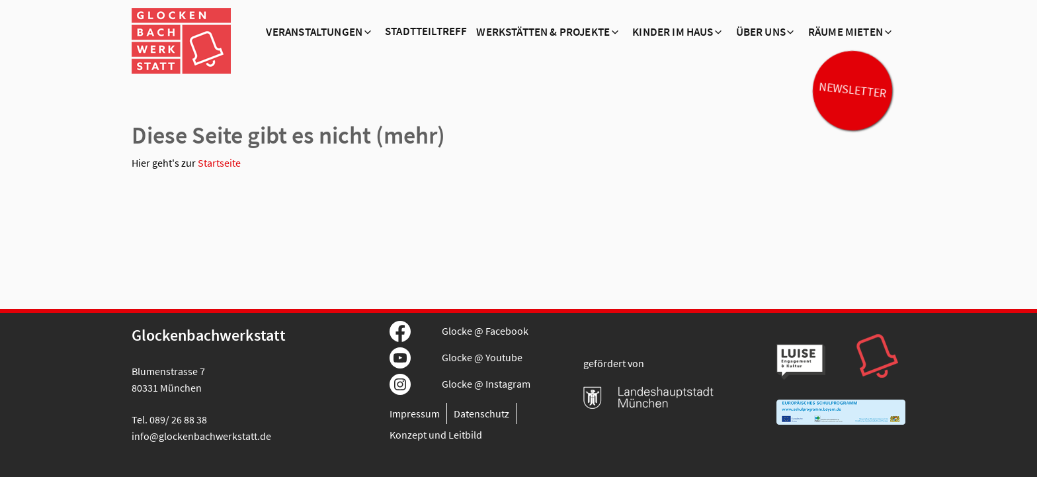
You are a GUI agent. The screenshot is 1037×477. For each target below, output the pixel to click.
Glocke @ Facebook (485, 330)
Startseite (219, 162)
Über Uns (761, 32)
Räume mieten (845, 32)
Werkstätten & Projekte (543, 32)
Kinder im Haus (672, 32)
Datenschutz (481, 413)
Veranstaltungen (314, 32)
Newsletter (852, 90)
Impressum (415, 413)
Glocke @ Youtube (482, 357)
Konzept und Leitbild (436, 434)
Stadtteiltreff (426, 31)
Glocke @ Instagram (486, 383)
